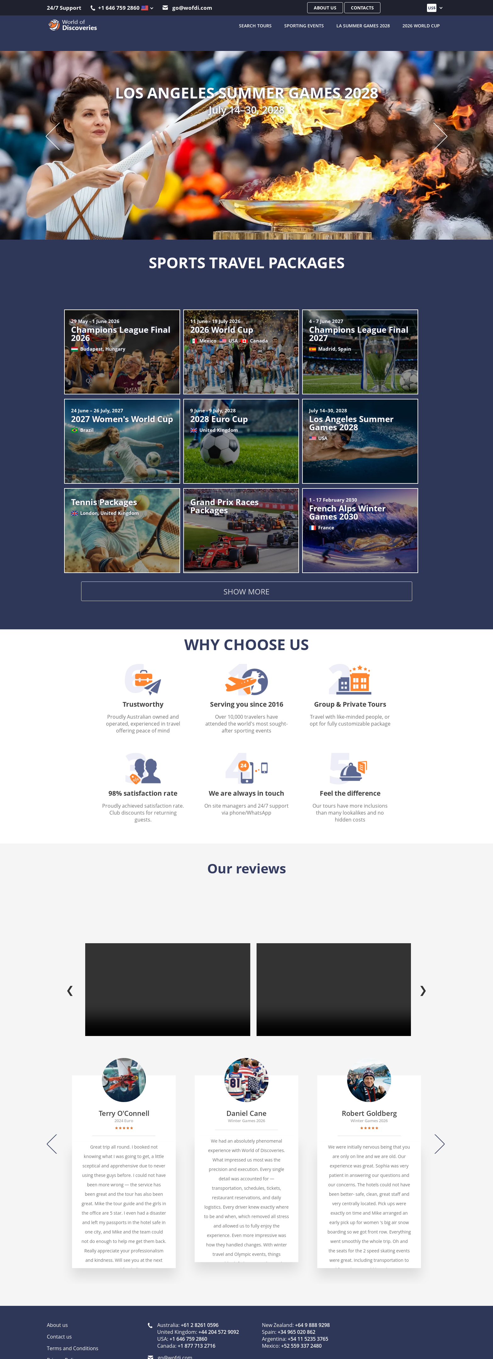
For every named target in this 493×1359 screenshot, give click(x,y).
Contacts (362, 8)
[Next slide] (434, 135)
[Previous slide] (58, 135)
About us (325, 8)
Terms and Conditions (72, 1341)
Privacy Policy (62, 1353)
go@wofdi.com (187, 7)
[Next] (436, 1138)
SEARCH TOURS (255, 25)
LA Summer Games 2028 (363, 25)
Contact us (59, 1330)
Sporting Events (304, 25)
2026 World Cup (421, 25)
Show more (246, 593)
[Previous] (56, 1138)
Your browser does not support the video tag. (167, 983)
